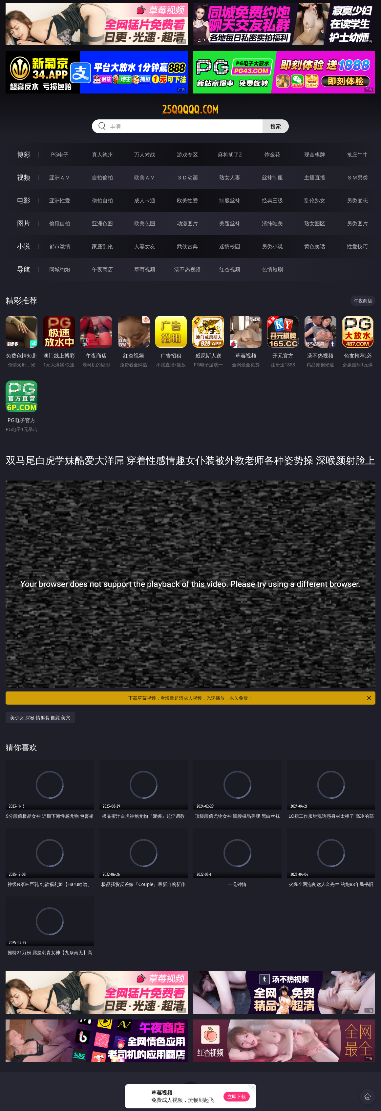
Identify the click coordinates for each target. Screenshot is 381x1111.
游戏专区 (187, 154)
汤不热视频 (187, 269)
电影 (23, 200)
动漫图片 (187, 223)
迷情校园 (229, 246)
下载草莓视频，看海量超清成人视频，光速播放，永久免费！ (250, 698)
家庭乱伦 (102, 246)
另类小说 (272, 246)
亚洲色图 (102, 223)
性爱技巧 (357, 246)
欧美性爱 (187, 200)
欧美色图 (144, 223)
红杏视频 (229, 269)
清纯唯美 (272, 223)
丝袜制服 (272, 177)
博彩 (23, 154)
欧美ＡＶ (144, 177)
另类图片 (357, 223)
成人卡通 (144, 200)
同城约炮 (59, 269)
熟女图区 (314, 223)
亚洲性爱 (59, 200)
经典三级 (272, 200)
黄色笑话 (314, 246)
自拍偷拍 (102, 177)
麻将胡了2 (230, 154)
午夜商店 (102, 269)
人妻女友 (144, 246)
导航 (23, 269)
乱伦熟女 (314, 200)
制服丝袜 (229, 200)
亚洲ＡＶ (59, 177)
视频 (23, 177)
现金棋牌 (314, 154)
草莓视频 (144, 269)
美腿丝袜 (229, 223)
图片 (23, 223)
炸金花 (272, 154)
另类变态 (357, 200)
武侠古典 (187, 246)
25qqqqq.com (190, 109)
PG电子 (60, 154)
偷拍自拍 (102, 200)
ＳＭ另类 (357, 177)
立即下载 (236, 1096)
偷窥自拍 (59, 223)
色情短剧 (272, 269)
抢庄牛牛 (357, 154)
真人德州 (102, 154)
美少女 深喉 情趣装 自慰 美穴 (40, 717)
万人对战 (144, 154)
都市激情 (59, 246)
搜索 (275, 126)
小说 (23, 246)
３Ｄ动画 (187, 177)
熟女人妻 (229, 177)
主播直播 (314, 177)
